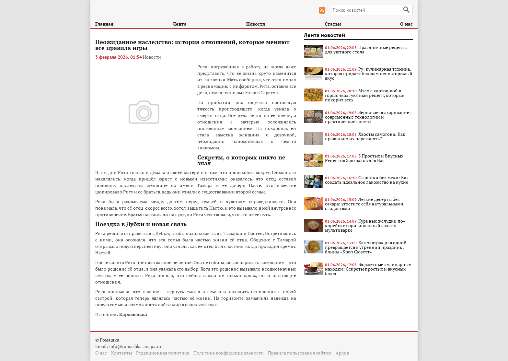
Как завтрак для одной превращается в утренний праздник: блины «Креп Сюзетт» (366, 247)
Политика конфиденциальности (228, 353)
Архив (342, 353)
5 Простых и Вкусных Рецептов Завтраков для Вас (364, 158)
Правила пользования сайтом (299, 353)
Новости (255, 24)
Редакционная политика (162, 353)
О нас (406, 24)
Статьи (333, 24)
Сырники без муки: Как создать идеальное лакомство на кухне (367, 179)
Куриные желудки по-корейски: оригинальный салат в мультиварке (365, 225)
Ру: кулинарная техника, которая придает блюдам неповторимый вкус (368, 73)
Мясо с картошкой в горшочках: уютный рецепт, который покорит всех (365, 95)
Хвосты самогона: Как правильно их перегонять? (365, 136)
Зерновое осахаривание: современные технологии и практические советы (368, 116)
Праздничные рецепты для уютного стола (366, 49)
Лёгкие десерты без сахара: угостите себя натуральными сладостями (364, 203)
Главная (104, 24)
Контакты (121, 353)
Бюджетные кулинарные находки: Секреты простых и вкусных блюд (368, 268)
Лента (180, 24)
